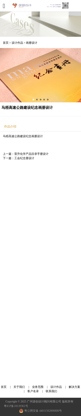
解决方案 (74, 386)
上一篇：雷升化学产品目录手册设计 (26, 153)
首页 (6, 42)
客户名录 (33, 391)
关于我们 (19, 386)
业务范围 (37, 386)
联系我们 (51, 391)
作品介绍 (10, 126)
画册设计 (31, 42)
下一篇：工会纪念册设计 (18, 158)
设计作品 (17, 42)
